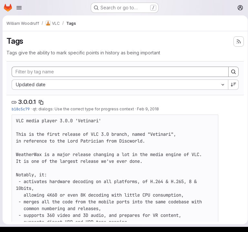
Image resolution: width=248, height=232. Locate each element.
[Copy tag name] (41, 102)
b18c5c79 (21, 109)
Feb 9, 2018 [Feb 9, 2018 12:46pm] (148, 109)
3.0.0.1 (27, 102)
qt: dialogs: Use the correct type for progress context (83, 109)
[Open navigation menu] (19, 8)
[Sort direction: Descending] (231, 84)
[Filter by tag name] (119, 72)
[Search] (231, 72)
